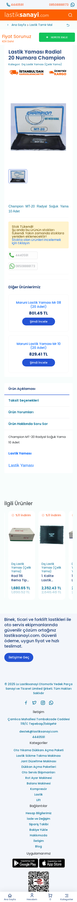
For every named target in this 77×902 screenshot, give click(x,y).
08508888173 (59, 4)
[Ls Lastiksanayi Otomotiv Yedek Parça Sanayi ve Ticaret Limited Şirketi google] (25, 866)
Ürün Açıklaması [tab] (21, 388)
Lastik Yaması (20, 453)
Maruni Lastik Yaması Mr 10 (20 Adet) (39, 345)
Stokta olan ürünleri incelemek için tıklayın (36, 241)
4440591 (17, 4)
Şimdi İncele (38, 321)
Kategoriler (66, 897)
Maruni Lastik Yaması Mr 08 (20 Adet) (38, 304)
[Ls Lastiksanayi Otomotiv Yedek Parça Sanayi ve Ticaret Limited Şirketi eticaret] (38, 884)
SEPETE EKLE (57, 37)
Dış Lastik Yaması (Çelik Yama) (42, 64)
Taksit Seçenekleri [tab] (23, 400)
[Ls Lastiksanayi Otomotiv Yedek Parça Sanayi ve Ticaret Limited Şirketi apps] (52, 866)
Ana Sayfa (10, 897)
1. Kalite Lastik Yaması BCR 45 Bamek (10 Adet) (51, 578)
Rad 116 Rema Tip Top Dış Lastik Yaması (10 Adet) (20, 578)
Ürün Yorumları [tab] (20, 412)
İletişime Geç (19, 657)
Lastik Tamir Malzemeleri (47, 24)
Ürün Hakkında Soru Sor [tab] (28, 423)
